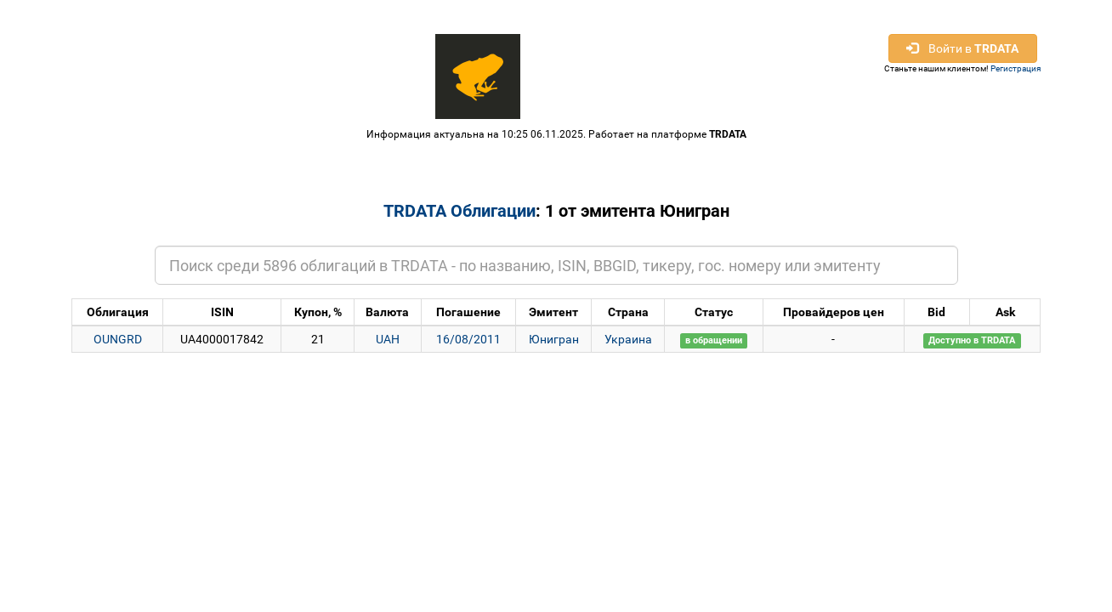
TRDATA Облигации (459, 211)
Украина (628, 339)
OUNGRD (118, 339)
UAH (388, 339)
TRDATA (727, 134)
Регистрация (1015, 68)
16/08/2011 (468, 339)
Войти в (962, 48)
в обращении (713, 340)
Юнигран (554, 339)
